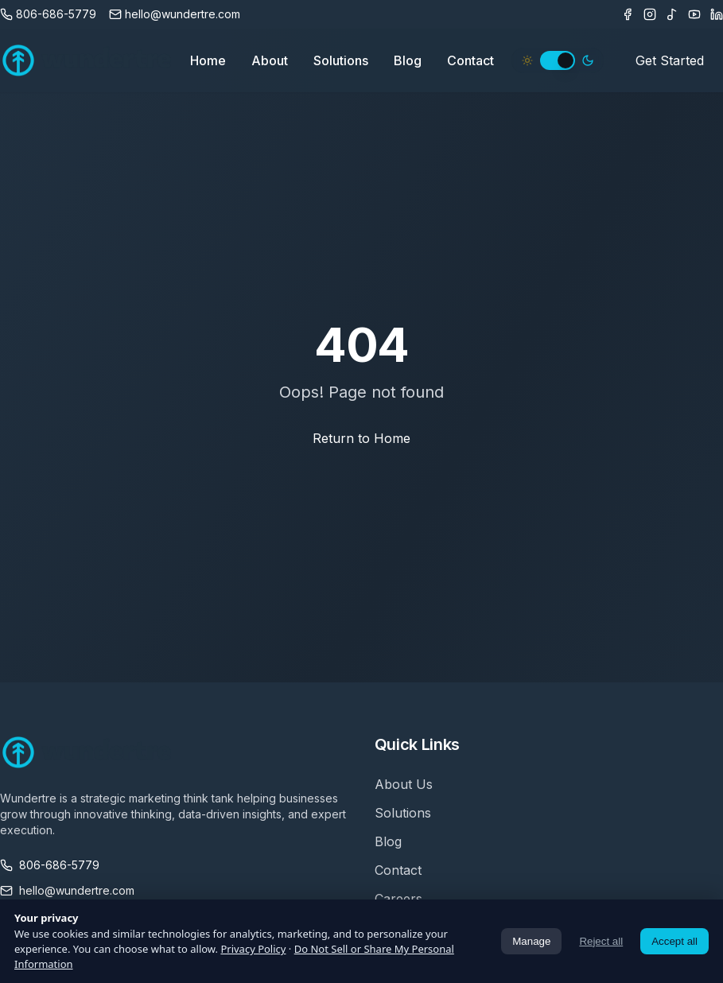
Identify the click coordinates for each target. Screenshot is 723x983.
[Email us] (174, 14)
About (269, 60)
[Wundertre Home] (86, 60)
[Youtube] (694, 14)
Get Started (670, 60)
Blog (408, 60)
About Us (404, 784)
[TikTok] (672, 14)
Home (208, 60)
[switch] (557, 60)
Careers (398, 899)
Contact (470, 60)
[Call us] (48, 14)
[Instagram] (649, 14)
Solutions (340, 60)
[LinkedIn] (716, 14)
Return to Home (361, 438)
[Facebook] (627, 14)
